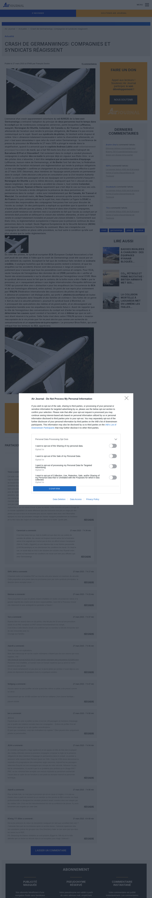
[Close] (127, 399)
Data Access (76, 499)
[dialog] (76, 449)
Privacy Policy (92, 499)
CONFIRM (54, 489)
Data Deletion (59, 499)
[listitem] (76, 439)
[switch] (113, 446)
